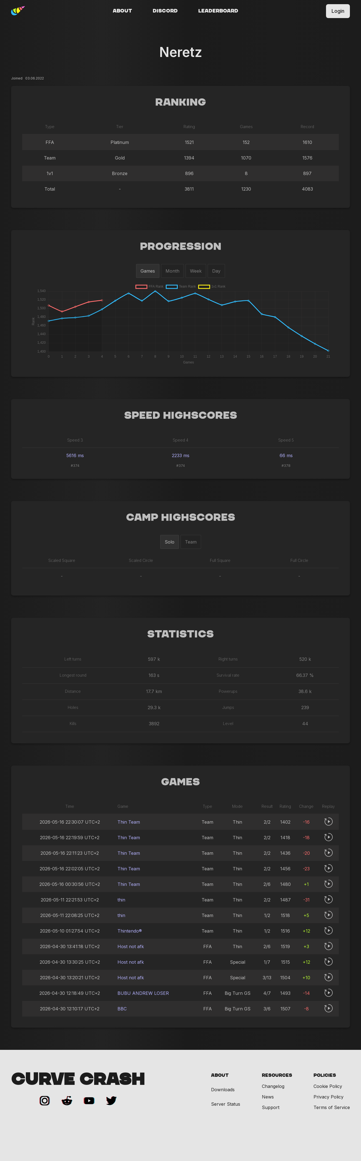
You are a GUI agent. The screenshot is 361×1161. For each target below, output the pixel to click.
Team (191, 542)
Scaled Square (61, 560)
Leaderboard (218, 11)
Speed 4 (180, 440)
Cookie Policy (328, 1086)
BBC (122, 1008)
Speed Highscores (180, 416)
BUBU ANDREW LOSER (143, 993)
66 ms (286, 455)
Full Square (220, 560)
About (122, 11)
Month (172, 271)
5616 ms (75, 455)
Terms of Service (332, 1107)
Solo (169, 542)
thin (121, 900)
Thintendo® (129, 931)
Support (270, 1107)
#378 (286, 466)
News (268, 1096)
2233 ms (180, 455)
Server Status (225, 1104)
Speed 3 (75, 440)
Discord (165, 11)
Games (148, 271)
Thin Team (128, 822)
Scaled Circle (141, 560)
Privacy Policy (329, 1096)
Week (196, 271)
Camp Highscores (180, 518)
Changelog (273, 1086)
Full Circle (299, 560)
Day (216, 271)
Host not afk (130, 946)
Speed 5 (286, 440)
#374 (75, 466)
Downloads (223, 1089)
